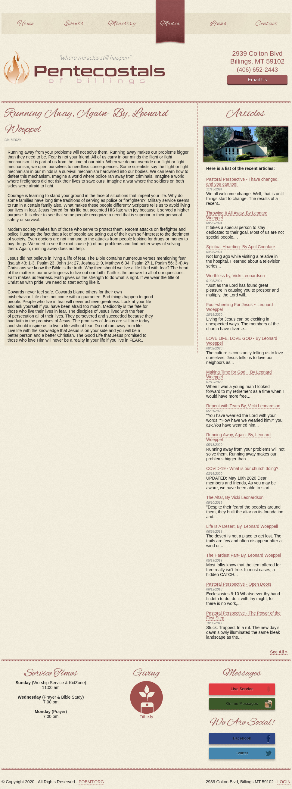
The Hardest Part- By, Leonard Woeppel (243, 555)
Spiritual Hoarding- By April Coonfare (240, 246)
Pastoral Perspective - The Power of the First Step (243, 615)
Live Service (251, 689)
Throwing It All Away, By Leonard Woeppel (236, 215)
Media (170, 24)
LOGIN (283, 781)
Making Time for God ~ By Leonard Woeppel (239, 374)
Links (218, 24)
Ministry (122, 24)
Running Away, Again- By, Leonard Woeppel (238, 437)
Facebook (252, 739)
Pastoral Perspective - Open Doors (238, 584)
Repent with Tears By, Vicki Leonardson (243, 405)
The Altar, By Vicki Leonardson (234, 497)
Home (25, 24)
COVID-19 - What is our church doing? (242, 468)
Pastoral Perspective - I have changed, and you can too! (242, 181)
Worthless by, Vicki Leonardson (235, 275)
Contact (266, 24)
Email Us (257, 79)
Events (74, 24)
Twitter (254, 753)
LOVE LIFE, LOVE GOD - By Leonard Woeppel (241, 341)
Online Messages (249, 704)
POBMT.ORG (91, 781)
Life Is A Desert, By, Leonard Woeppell (242, 526)
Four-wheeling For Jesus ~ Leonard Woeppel (239, 307)
